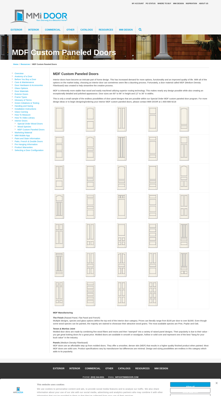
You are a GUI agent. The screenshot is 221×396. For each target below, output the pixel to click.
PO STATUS (151, 4)
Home (15, 64)
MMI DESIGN (178, 4)
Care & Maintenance (24, 82)
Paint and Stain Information (27, 138)
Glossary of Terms (23, 100)
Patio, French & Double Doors (29, 141)
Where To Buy (164, 4)
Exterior (16, 30)
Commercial (52, 30)
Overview (19, 73)
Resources (106, 30)
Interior (33, 30)
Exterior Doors (21, 94)
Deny (190, 383)
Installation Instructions (25, 109)
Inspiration (191, 4)
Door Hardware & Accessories (29, 85)
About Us (203, 4)
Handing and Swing (24, 106)
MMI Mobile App (22, 135)
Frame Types (21, 97)
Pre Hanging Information (26, 144)
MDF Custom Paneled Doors (31, 129)
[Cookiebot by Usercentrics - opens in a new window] (18, 390)
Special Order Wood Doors (30, 123)
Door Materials (21, 91)
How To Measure (22, 115)
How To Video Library (25, 118)
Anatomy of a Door (23, 76)
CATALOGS (86, 30)
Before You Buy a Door (25, 79)
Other (70, 30)
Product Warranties (24, 147)
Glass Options (21, 88)
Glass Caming (21, 112)
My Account (138, 4)
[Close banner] (217, 370)
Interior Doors (21, 120)
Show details (147, 390)
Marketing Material (23, 132)
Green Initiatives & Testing (27, 103)
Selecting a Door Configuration (29, 150)
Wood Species (24, 126)
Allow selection (190, 377)
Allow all (190, 371)
